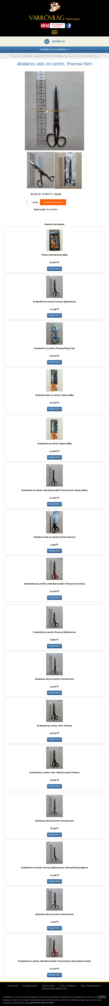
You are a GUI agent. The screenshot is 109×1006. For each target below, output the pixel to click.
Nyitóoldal (13, 986)
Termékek (27, 56)
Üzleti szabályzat (67, 986)
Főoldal (14, 56)
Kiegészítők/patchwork (48, 56)
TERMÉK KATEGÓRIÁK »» (55, 49)
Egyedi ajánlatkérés (91, 986)
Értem (102, 997)
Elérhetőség (48, 986)
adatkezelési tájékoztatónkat (41, 1003)
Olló (66, 56)
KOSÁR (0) (58, 41)
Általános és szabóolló (85, 56)
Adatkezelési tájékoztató (54, 988)
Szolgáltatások (30, 986)
